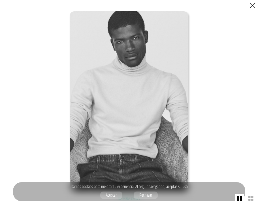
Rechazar (145, 195)
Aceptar (111, 195)
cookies (87, 186)
